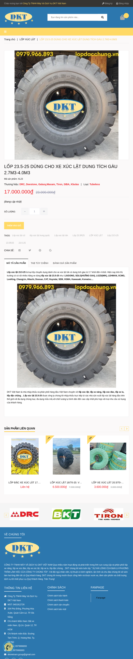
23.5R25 (10, 243)
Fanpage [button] (97, 561)
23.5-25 (22, 243)
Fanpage (100, 572)
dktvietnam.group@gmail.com (21, 628)
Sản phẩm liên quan (19, 428)
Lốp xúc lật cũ (18, 235)
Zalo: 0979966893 (16, 624)
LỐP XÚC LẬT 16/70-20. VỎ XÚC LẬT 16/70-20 (76, 482)
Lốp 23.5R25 (79, 235)
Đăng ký (107, 3)
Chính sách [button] (56, 561)
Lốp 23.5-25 (112, 235)
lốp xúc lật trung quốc (40, 235)
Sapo (45, 654)
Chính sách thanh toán (57, 574)
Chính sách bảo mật (56, 583)
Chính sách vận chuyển (58, 579)
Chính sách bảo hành (57, 570)
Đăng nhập (122, 3)
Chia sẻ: (9, 250)
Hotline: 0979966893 (17, 620)
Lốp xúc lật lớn (61, 235)
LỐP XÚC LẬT (96, 235)
